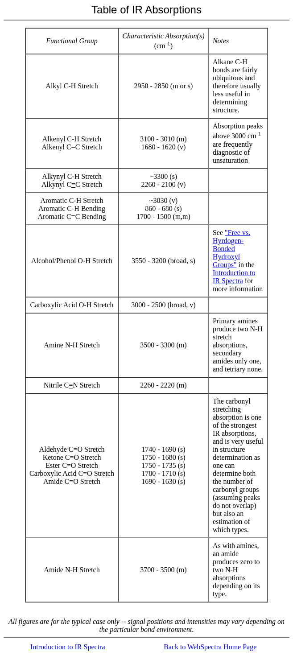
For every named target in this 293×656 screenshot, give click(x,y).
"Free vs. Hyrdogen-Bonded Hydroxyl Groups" (231, 248)
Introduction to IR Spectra (234, 277)
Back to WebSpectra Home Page (210, 647)
